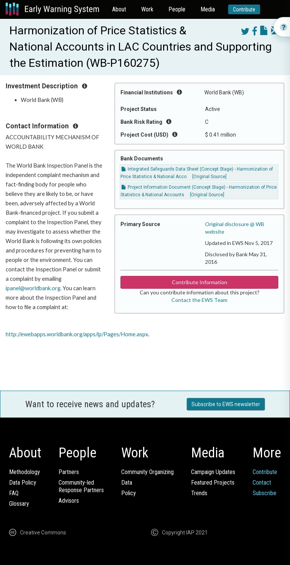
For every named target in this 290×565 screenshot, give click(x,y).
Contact (262, 482)
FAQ (14, 493)
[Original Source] (209, 176)
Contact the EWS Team (199, 300)
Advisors (69, 500)
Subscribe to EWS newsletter (225, 404)
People (176, 9)
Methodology (24, 472)
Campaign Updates (213, 472)
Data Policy (22, 482)
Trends (199, 493)
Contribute (244, 9)
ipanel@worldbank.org (33, 288)
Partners (69, 472)
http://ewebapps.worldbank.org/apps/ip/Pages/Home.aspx (77, 334)
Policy (128, 493)
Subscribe (264, 493)
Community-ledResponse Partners (81, 486)
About (119, 9)
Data (126, 482)
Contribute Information (199, 282)
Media (208, 9)
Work (147, 9)
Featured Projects (212, 482)
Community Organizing (147, 472)
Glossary (19, 503)
